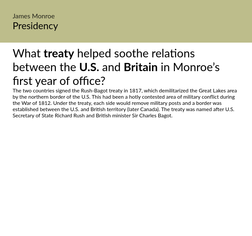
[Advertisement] (126, 180)
